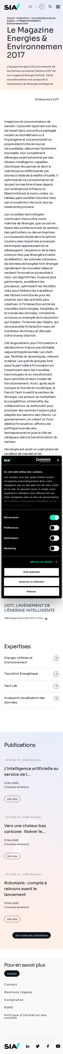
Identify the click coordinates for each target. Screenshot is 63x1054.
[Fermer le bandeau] (58, 460)
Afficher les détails (41, 561)
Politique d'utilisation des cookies (25, 1016)
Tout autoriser (31, 571)
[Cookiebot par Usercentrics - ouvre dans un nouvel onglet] (38, 460)
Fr (42, 6)
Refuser (31, 591)
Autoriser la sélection (31, 581)
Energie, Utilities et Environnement (18, 660)
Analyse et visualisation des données (24, 700)
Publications (23, 18)
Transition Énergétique (21, 674)
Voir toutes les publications (31, 935)
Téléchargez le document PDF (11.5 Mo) (23, 618)
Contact (12, 973)
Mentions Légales (18, 992)
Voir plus (12, 799)
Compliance (14, 1000)
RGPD (8, 1007)
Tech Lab (10, 686)
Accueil (10, 18)
